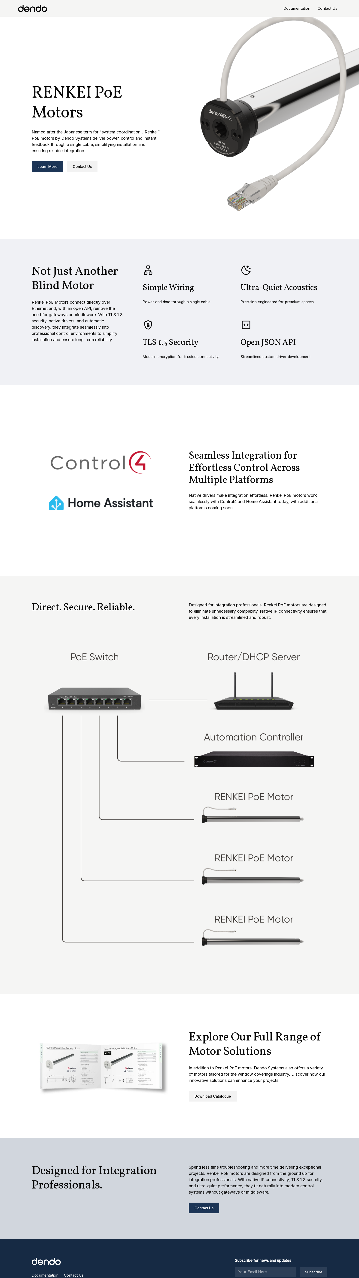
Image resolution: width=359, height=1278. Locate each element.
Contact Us (327, 8)
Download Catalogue (213, 1096)
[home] (32, 8)
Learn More (47, 166)
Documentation (296, 8)
